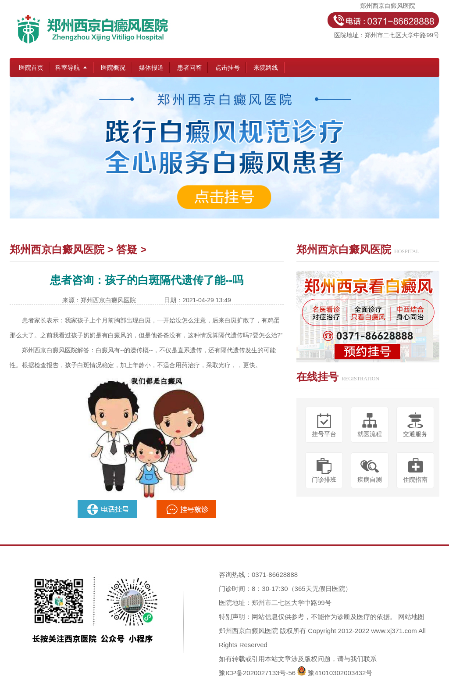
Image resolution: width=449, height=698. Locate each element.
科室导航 (67, 67)
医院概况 (113, 67)
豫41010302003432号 (340, 673)
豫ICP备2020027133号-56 (257, 673)
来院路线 (265, 67)
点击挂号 (227, 67)
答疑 (126, 249)
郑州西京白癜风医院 (57, 249)
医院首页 (31, 67)
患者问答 (189, 67)
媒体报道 (151, 67)
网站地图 (411, 616)
